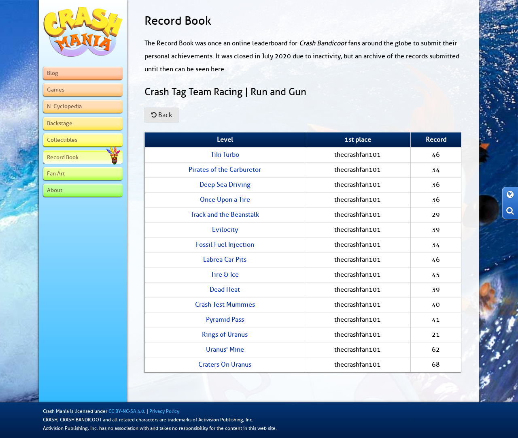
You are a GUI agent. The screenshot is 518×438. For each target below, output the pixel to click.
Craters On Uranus (224, 365)
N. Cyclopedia (64, 106)
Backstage (59, 123)
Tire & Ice (225, 275)
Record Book (83, 157)
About (54, 190)
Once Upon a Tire (225, 200)
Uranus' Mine (225, 350)
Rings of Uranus (225, 335)
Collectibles (62, 139)
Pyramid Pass (225, 320)
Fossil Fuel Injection (225, 245)
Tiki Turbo (225, 155)
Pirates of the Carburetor (225, 170)
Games (55, 89)
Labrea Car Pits (224, 260)
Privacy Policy (164, 411)
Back (161, 115)
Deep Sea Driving (225, 185)
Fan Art (56, 173)
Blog (52, 73)
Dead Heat (225, 290)
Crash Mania (56, 411)
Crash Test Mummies (225, 305)
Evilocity (225, 230)
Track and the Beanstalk (225, 215)
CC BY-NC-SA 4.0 (126, 411)
